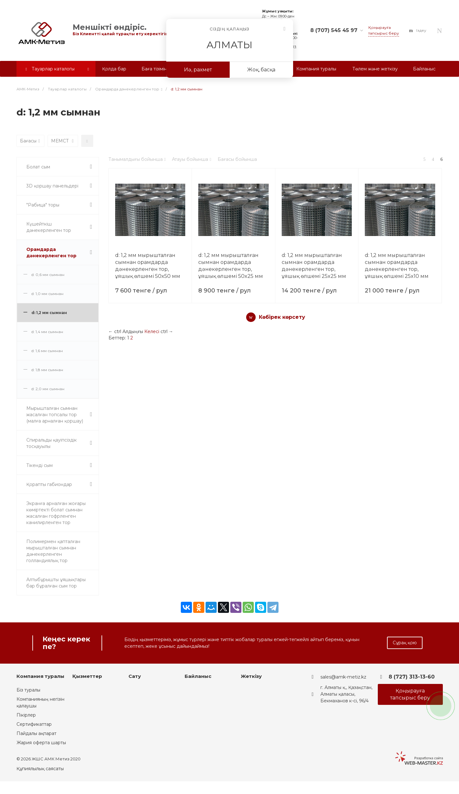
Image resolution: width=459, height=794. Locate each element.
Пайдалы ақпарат (36, 733)
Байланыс (198, 676)
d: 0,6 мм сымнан (47, 274)
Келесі (151, 331)
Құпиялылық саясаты (40, 768)
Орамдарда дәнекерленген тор (51, 252)
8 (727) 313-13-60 (412, 677)
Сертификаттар (34, 724)
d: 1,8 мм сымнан (47, 369)
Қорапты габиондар (49, 484)
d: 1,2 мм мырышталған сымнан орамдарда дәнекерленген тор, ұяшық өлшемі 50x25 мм (230, 265)
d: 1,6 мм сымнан (47, 350)
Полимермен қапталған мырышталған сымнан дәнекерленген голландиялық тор (53, 551)
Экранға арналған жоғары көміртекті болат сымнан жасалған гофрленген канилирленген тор (56, 513)
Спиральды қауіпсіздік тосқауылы (51, 443)
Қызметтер (87, 676)
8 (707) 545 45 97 (333, 30)
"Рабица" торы (42, 205)
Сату (134, 676)
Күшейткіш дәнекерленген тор (48, 227)
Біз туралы (28, 690)
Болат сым (38, 167)
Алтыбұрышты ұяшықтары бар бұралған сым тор (56, 583)
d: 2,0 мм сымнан (47, 388)
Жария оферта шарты (41, 742)
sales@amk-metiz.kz (343, 677)
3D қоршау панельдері (52, 186)
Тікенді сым (39, 465)
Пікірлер (26, 715)
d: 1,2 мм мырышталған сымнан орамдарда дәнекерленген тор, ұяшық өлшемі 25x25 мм (314, 265)
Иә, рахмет (198, 70)
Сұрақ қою (405, 643)
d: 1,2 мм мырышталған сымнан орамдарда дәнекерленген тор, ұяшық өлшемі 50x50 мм (147, 265)
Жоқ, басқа (261, 70)
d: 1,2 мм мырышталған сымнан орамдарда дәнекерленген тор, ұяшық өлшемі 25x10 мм (397, 265)
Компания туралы (40, 676)
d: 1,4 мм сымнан (47, 331)
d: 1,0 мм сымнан (47, 293)
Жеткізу (251, 676)
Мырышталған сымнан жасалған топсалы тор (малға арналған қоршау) (54, 414)
